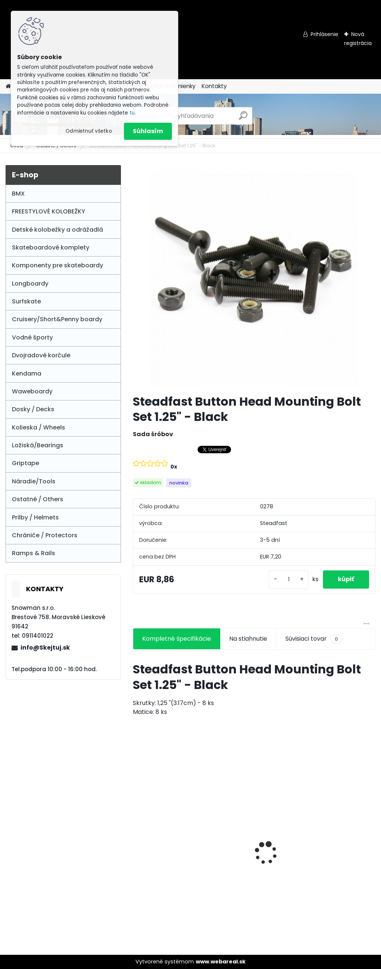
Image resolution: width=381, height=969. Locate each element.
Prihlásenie (324, 34)
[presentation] (136, 840)
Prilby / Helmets (35, 517)
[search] (243, 118)
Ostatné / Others (37, 499)
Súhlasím (148, 131)
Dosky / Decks (33, 409)
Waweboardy (32, 391)
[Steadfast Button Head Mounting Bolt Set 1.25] (254, 276)
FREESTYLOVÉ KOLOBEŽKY (48, 211)
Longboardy (30, 283)
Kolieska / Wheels (38, 427)
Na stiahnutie (248, 638)
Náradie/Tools (33, 481)
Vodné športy (32, 337)
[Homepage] (8, 86)
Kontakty (214, 86)
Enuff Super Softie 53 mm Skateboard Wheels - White (333, 842)
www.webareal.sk (221, 961)
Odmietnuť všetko (88, 131)
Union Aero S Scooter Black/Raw (168, 841)
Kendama (26, 373)
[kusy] (289, 579)
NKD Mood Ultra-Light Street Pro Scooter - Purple (252, 842)
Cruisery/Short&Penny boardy (57, 319)
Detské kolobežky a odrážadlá (57, 229)
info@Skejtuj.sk (45, 647)
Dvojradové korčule (41, 355)
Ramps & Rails (33, 553)
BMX (18, 193)
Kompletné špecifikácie (176, 638)
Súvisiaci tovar (313, 638)
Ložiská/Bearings (37, 445)
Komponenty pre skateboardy (57, 265)
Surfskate (26, 301)
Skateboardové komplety (50, 247)
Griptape (25, 463)
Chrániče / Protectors (44, 535)
